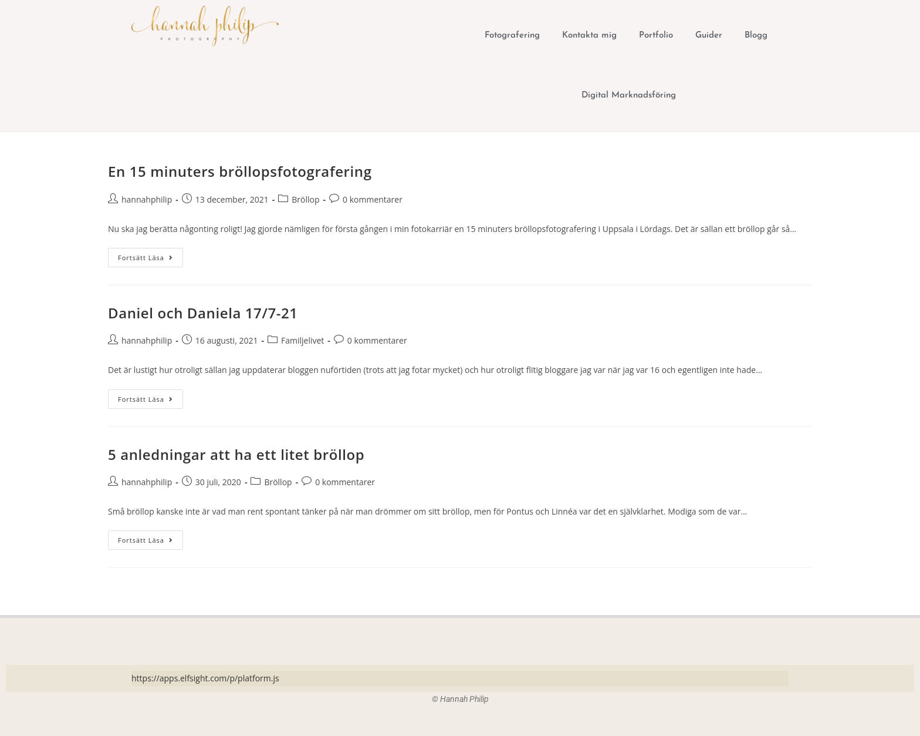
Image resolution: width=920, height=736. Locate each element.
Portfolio (656, 35)
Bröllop (305, 199)
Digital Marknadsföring (628, 95)
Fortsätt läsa (150, 255)
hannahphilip (146, 199)
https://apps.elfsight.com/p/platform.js (205, 678)
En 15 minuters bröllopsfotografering (240, 171)
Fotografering (512, 35)
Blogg (756, 35)
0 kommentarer (372, 199)
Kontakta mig (589, 35)
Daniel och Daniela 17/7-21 (203, 312)
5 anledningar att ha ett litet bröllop (236, 454)
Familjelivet (302, 340)
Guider (708, 35)
